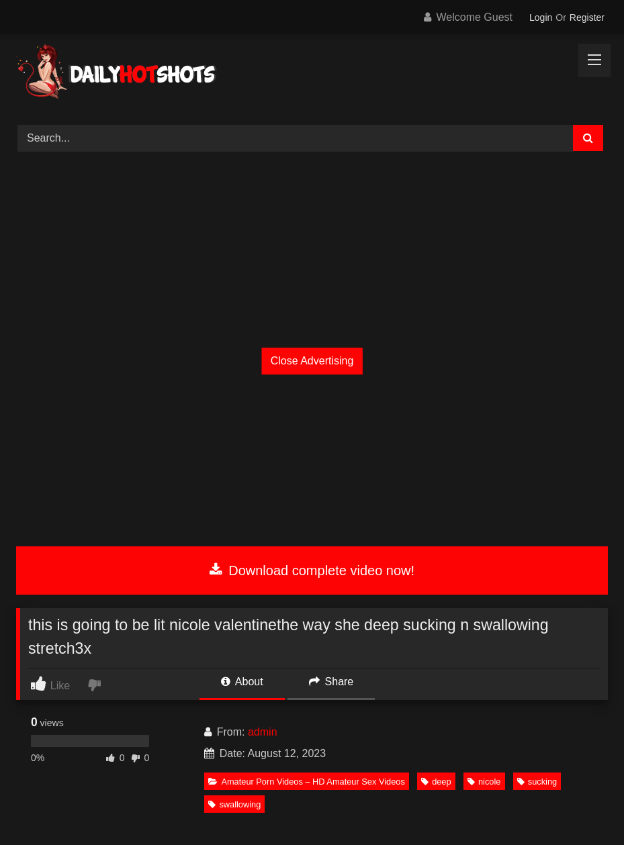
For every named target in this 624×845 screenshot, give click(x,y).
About (242, 681)
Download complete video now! (312, 570)
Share (331, 681)
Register (587, 17)
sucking (537, 782)
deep (436, 782)
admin (262, 732)
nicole (483, 782)
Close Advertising (312, 360)
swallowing (234, 804)
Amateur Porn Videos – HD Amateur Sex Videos (306, 782)
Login (540, 17)
